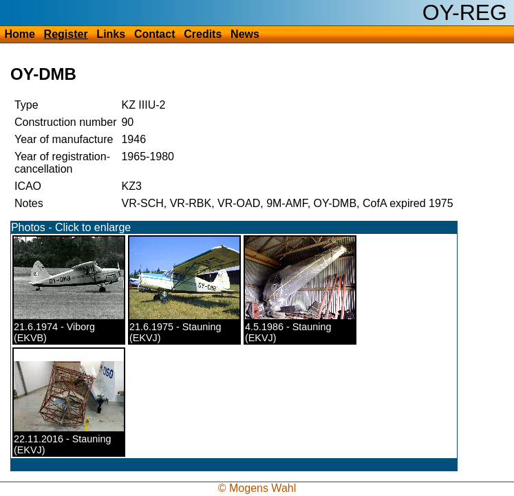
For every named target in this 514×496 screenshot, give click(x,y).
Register (66, 34)
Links (110, 34)
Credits (203, 34)
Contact (154, 34)
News (245, 34)
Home (19, 34)
